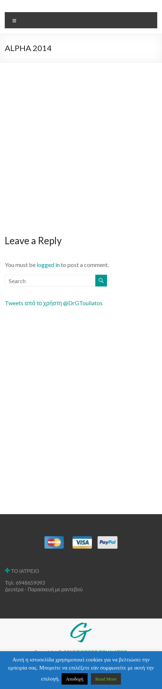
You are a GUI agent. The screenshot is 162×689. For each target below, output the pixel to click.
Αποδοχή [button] (75, 679)
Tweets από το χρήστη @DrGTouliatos (54, 302)
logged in (48, 264)
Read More (106, 679)
